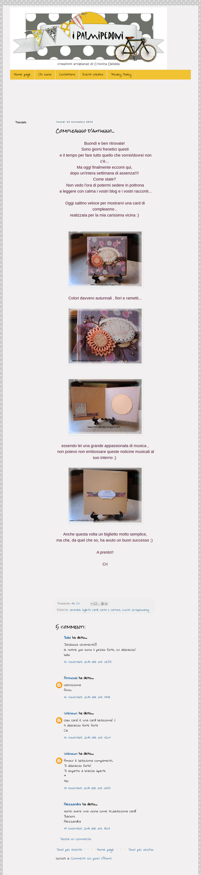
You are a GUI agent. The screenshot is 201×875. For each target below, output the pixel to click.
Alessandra (72, 804)
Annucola (70, 678)
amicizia (75, 610)
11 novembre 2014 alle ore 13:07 (87, 828)
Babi (67, 638)
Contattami (67, 74)
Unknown (70, 713)
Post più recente (69, 850)
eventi (126, 610)
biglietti (86, 610)
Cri (78, 603)
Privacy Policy (121, 74)
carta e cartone (110, 610)
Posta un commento (75, 839)
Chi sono (45, 74)
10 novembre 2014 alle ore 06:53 (87, 662)
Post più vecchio (140, 850)
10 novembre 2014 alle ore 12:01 (87, 737)
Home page (22, 74)
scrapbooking (140, 610)
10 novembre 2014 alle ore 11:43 (87, 697)
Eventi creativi (93, 74)
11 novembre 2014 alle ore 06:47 (87, 788)
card (95, 610)
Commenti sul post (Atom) (91, 858)
